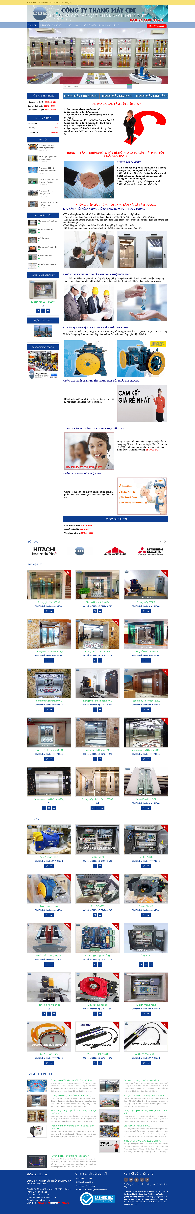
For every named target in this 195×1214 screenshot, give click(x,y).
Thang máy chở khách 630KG (97, 701)
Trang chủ (33, 25)
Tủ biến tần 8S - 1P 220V (43, 302)
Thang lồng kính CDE (146, 799)
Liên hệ (116, 25)
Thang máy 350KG (146, 602)
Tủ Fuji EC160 (146, 956)
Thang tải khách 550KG (146, 652)
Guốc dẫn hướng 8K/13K (49, 956)
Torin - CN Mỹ (146, 906)
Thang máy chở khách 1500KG (97, 799)
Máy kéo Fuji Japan (97, 1005)
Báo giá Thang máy (157, 26)
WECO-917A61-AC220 (146, 1054)
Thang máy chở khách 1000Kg (146, 750)
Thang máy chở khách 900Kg (97, 750)
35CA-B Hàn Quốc (49, 1054)
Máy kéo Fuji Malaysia (49, 1005)
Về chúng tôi (90, 25)
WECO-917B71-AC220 (97, 1054)
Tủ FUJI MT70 (97, 857)
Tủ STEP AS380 (146, 857)
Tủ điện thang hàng (146, 1005)
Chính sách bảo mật (84, 1178)
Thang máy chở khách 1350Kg (49, 799)
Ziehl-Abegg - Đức (49, 857)
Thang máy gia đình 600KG (49, 701)
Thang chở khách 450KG (97, 652)
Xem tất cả (163, 564)
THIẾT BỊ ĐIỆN (45, 25)
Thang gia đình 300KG (49, 602)
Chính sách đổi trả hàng (85, 1186)
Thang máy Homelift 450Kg (49, 652)
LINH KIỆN (68, 25)
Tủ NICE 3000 (97, 906)
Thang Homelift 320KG (97, 602)
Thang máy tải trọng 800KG (49, 750)
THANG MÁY (57, 25)
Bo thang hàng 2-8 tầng (97, 956)
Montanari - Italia (49, 906)
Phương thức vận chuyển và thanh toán (91, 1190)
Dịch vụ (78, 25)
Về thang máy (104, 25)
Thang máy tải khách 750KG (146, 701)
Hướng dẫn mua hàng (84, 1182)
